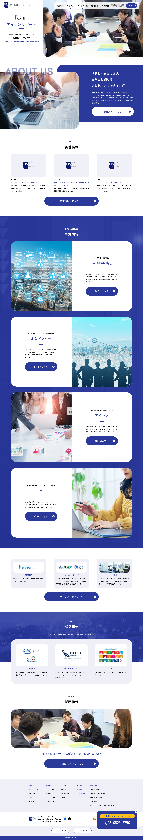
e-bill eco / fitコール (67, 793)
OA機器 (63, 797)
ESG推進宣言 (93, 801)
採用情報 (94, 5)
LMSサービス (50, 801)
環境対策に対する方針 (96, 797)
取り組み (31, 801)
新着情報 (105, 5)
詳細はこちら (102, 291)
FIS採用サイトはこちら (71, 763)
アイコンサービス (51, 797)
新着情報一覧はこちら (71, 201)
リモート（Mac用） (82, 830)
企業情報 (59, 5)
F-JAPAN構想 (50, 790)
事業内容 (70, 5)
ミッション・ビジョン (35, 790)
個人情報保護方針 (95, 790)
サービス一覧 (82, 5)
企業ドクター (50, 793)
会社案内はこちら (112, 111)
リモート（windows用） (60, 830)
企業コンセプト (33, 793)
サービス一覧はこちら (71, 596)
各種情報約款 (93, 786)
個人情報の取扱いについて (97, 793)
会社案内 (31, 797)
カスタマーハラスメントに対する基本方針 (102, 805)
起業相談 (63, 790)
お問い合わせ (130, 6)
